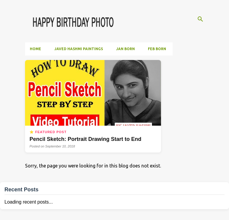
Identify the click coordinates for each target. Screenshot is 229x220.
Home (35, 49)
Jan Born (125, 49)
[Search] (200, 19)
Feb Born (157, 49)
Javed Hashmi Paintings (78, 49)
